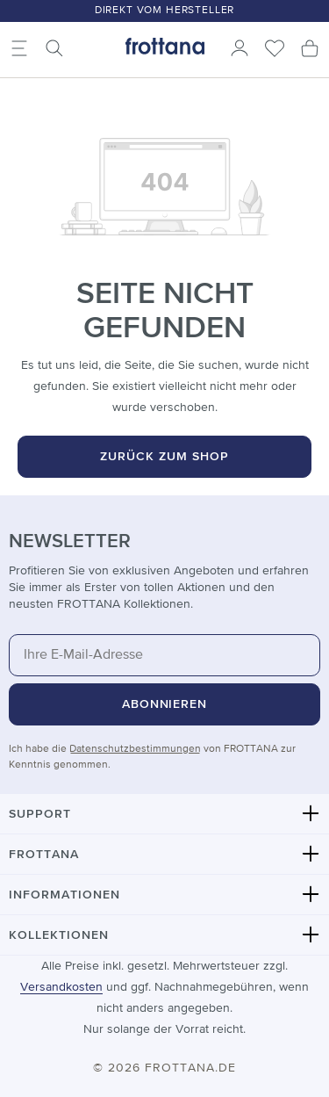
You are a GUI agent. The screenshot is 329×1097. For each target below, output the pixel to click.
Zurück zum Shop (164, 457)
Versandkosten (61, 987)
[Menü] (19, 48)
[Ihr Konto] (239, 48)
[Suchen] (54, 48)
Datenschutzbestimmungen (135, 749)
